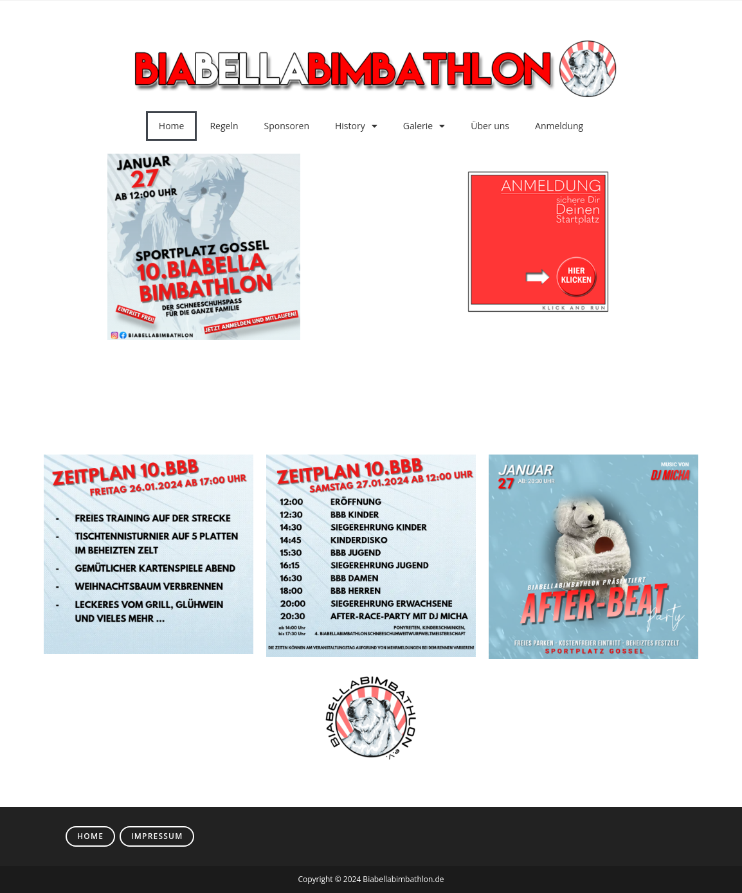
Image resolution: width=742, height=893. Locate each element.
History (356, 126)
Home (172, 126)
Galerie (424, 126)
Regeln (224, 126)
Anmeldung (559, 126)
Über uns (490, 126)
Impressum (157, 836)
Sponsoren (287, 126)
